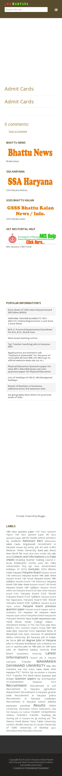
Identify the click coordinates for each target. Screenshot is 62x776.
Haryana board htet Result (39, 599)
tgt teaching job (42, 718)
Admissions (50, 541)
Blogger (41, 516)
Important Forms (27, 631)
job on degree (26, 640)
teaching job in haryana (18, 718)
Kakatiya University (39, 649)
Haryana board (31, 572)
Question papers (25, 678)
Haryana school (35, 615)
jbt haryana (33, 637)
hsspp (42, 627)
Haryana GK (30, 612)
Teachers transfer (27, 715)
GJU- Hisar (33, 566)
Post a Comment (18, 131)
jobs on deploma (17, 649)
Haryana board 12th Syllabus (22, 587)
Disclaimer (43, 767)
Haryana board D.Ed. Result (38, 593)
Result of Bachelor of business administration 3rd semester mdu (26, 387)
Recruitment (16, 685)
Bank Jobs (43, 550)
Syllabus (10, 715)
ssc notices (24, 712)
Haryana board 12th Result (43, 584)
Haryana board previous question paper (31, 607)
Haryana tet (50, 615)
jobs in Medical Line (46, 643)
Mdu (48, 665)
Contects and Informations (28, 556)
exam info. (43, 563)
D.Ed (47, 556)
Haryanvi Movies (15, 618)
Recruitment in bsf (43, 685)
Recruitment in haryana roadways (31, 698)
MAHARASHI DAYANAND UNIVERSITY (31, 663)
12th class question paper (29, 534)
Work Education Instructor (30, 730)
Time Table (36, 721)
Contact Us (19, 767)
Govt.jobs (34, 569)
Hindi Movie (14, 621)
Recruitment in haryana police (35, 695)
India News (23, 634)
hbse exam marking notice (22, 338)
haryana (17, 572)
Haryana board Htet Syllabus (23, 602)
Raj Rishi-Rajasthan (46, 678)
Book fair (17, 553)
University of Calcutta (34, 724)
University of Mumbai (34, 727)
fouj (24, 566)
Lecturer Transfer (18, 661)
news (39, 669)
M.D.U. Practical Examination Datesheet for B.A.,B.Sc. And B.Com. (30, 331)
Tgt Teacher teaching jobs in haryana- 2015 (29, 345)
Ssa (54, 708)
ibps (15, 630)
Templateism (32, 767)
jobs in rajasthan (14, 646)
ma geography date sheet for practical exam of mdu (29, 396)
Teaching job (48, 715)
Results (39, 705)
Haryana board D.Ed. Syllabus (23, 596)
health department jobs (44, 618)
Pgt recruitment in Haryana (43, 672)
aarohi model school (33, 537)
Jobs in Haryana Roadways (21, 643)
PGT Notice (22, 672)
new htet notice (26, 669)
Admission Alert (33, 541)
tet (32, 718)
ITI (42, 634)
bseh (25, 553)
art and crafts (48, 547)
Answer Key (21, 547)
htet (49, 627)
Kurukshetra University (29, 653)
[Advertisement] (31, 52)
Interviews (35, 634)
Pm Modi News (32, 675)
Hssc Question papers (26, 627)
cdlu (49, 553)
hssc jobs (45, 624)
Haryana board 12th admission (31, 581)
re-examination (14, 681)
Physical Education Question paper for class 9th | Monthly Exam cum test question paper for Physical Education (29, 369)
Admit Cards (19, 88)
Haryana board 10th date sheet (39, 575)
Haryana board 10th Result (19, 578)
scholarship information (18, 708)
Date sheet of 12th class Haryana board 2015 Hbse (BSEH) (30, 311)
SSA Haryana (12, 712)
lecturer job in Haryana (43, 657)
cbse (31, 553)
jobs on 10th (29, 646)
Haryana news (48, 612)
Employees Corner (25, 562)
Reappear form (44, 682)
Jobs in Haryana (46, 640)
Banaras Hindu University (21, 550)
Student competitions (43, 711)
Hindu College (33, 621)
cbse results (40, 553)
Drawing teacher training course (34, 559)
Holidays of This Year (29, 624)
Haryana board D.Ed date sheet (32, 590)
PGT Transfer (14, 675)
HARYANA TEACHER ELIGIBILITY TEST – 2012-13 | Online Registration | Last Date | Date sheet (30, 321)
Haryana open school (16, 615)
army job (33, 547)
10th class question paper (20, 531)
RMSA (52, 705)
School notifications (41, 708)
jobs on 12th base (46, 646)
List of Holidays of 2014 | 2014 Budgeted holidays (30, 379)
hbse (28, 618)
